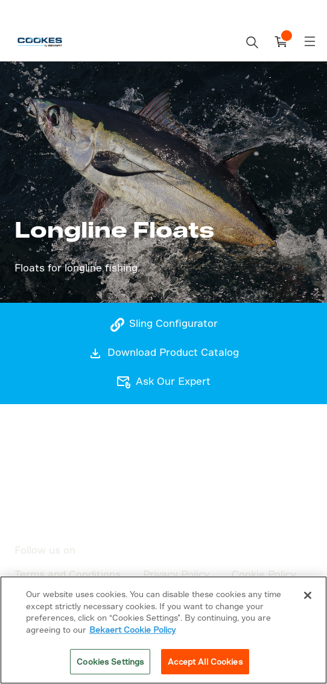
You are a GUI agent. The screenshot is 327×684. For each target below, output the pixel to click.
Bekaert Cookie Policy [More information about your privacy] (132, 629)
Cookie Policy (264, 574)
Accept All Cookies (205, 661)
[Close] (307, 595)
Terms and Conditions (67, 574)
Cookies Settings (110, 661)
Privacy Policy (176, 574)
